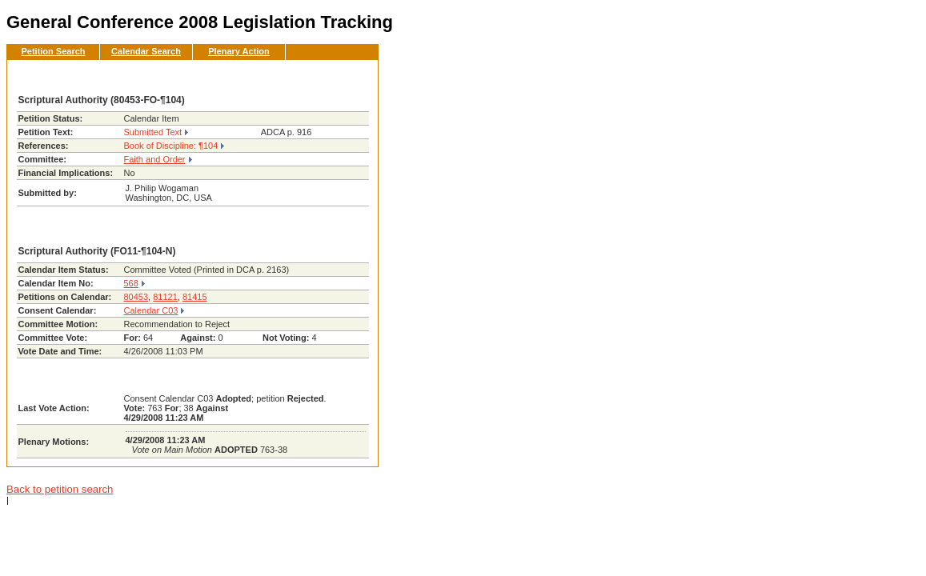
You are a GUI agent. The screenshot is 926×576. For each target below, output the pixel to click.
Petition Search (53, 51)
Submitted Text (153, 132)
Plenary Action (239, 51)
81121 (165, 297)
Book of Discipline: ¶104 (171, 145)
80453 (136, 297)
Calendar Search (146, 51)
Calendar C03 (151, 310)
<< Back (339, 77)
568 (131, 283)
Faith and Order (155, 159)
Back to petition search (59, 489)
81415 (194, 297)
